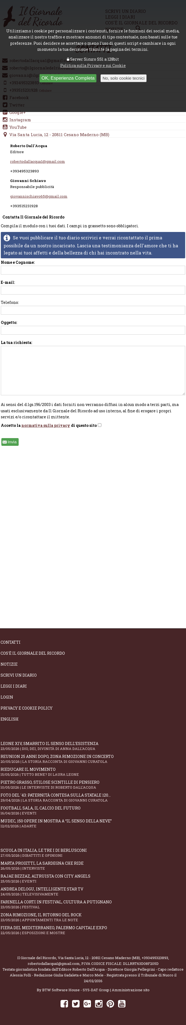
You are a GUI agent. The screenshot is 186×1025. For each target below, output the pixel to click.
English (10, 719)
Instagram (20, 119)
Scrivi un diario (19, 675)
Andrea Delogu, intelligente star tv (93, 891)
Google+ (17, 112)
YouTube (18, 127)
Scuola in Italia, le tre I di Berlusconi (93, 853)
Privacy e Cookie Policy (27, 708)
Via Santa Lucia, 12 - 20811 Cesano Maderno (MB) (59, 134)
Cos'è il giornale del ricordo (33, 653)
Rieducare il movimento (93, 772)
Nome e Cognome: (93, 267)
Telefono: (93, 307)
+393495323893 (155, 957)
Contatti (11, 642)
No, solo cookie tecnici (123, 78)
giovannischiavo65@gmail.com (38, 196)
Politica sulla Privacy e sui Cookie (93, 65)
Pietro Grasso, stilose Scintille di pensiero (93, 785)
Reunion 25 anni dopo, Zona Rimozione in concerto (93, 759)
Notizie (9, 664)
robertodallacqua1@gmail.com (37, 161)
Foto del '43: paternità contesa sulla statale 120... (93, 797)
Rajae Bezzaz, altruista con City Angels (93, 878)
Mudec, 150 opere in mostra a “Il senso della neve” (93, 823)
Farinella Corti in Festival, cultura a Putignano (93, 904)
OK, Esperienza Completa (68, 78)
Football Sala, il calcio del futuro (93, 810)
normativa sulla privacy (45, 425)
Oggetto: (93, 327)
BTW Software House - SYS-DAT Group (75, 989)
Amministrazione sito (131, 989)
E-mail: (93, 287)
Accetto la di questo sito (51, 425)
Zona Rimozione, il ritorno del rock (93, 917)
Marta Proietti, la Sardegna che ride (93, 866)
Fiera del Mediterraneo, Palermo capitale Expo (93, 930)
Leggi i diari (14, 686)
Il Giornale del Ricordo (36, 957)
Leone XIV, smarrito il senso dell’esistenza (93, 746)
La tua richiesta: (93, 367)
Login (7, 697)
